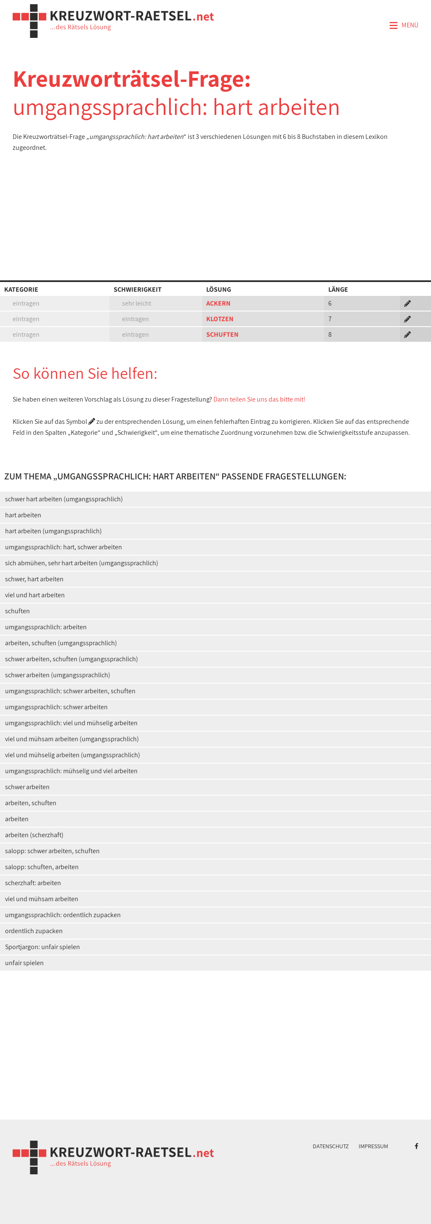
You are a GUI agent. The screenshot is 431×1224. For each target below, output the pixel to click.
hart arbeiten (23, 515)
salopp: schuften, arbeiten (42, 866)
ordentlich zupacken (34, 930)
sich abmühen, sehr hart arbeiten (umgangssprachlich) (81, 563)
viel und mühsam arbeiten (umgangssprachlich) (72, 738)
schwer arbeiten (27, 786)
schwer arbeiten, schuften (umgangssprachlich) (71, 659)
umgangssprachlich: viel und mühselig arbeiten (71, 722)
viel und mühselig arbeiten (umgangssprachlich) (72, 754)
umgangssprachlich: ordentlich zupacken (63, 914)
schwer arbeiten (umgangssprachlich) (57, 675)
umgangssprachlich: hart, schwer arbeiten (63, 547)
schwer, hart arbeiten (34, 579)
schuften (17, 611)
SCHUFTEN (222, 334)
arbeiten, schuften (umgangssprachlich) (61, 643)
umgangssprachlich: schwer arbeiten (56, 706)
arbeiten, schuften (30, 802)
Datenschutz (331, 1146)
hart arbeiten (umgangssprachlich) (53, 531)
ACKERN (218, 303)
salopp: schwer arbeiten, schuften (52, 850)
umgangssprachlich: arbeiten (46, 627)
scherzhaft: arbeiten (33, 882)
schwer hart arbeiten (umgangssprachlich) (64, 499)
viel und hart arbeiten (35, 595)
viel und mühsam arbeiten (41, 898)
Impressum (373, 1146)
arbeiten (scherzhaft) (34, 834)
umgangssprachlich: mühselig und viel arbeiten (71, 770)
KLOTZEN (220, 318)
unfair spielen (24, 962)
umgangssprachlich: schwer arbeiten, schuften (70, 691)
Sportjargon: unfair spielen (42, 946)
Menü (403, 25)
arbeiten (17, 818)
